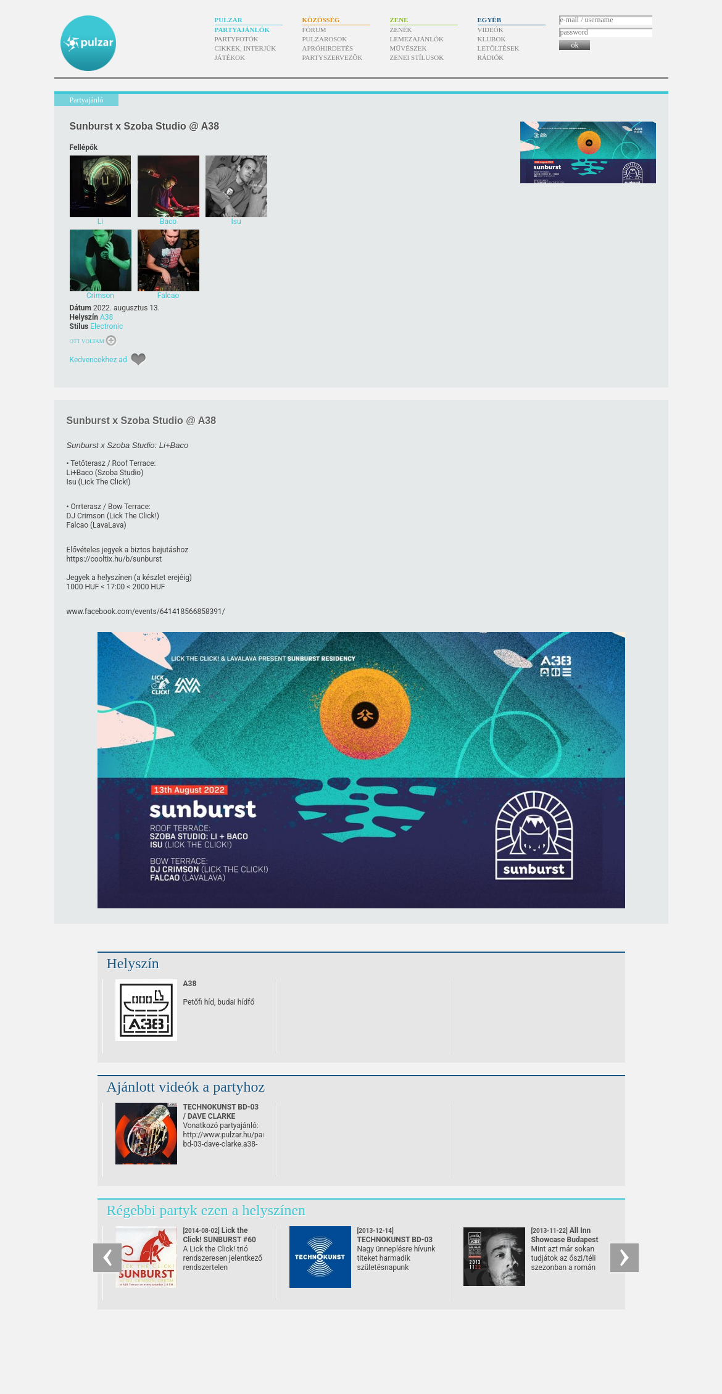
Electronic (106, 326)
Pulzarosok (324, 39)
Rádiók (491, 57)
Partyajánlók (242, 29)
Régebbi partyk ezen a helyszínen (206, 1210)
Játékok (230, 57)
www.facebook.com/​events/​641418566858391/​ (146, 611)
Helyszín (133, 963)
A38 (106, 317)
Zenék (401, 29)
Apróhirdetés (328, 48)
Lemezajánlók (417, 39)
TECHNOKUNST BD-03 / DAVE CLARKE (221, 1112)
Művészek (408, 48)
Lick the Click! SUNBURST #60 (220, 1239)
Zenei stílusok (417, 57)
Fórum (314, 29)
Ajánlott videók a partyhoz (186, 1087)
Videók (491, 29)
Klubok (492, 39)
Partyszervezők (332, 57)
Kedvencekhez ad (98, 359)
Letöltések (499, 48)
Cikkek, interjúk (245, 48)
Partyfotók (237, 39)
